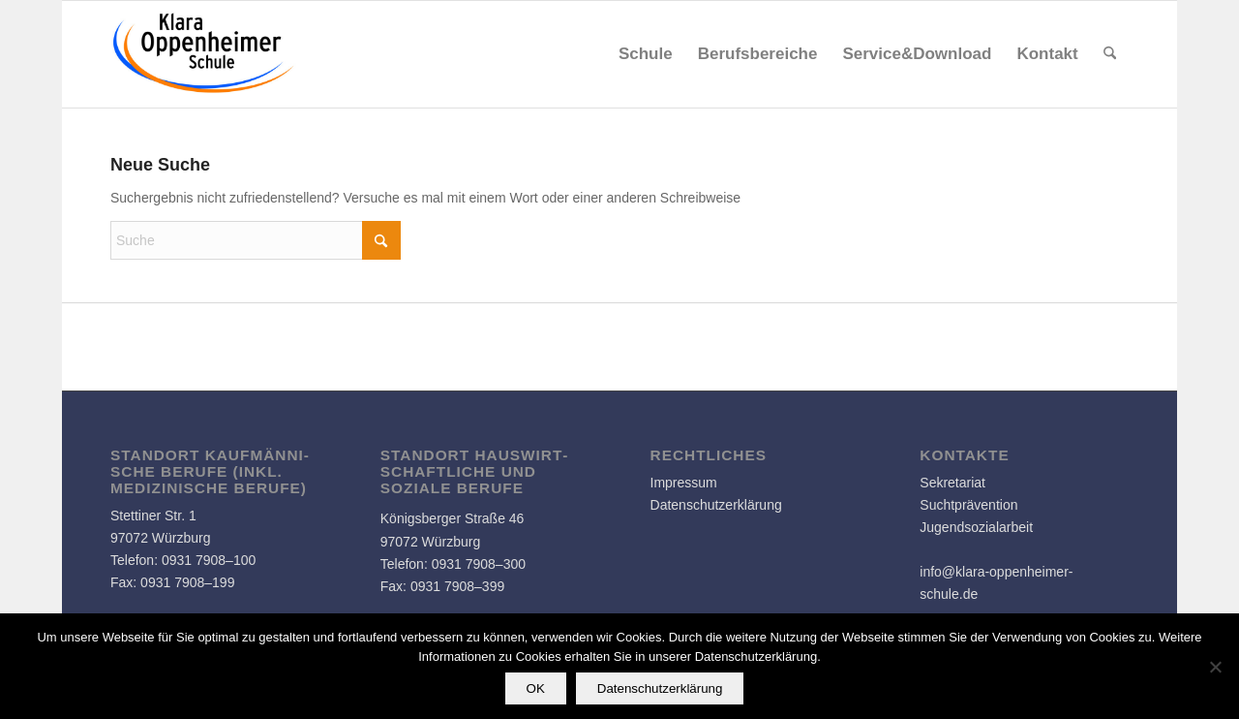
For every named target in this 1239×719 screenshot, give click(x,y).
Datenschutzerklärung (716, 505)
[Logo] (204, 54)
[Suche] (1110, 54)
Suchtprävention (968, 505)
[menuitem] (645, 54)
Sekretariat (952, 482)
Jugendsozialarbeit (976, 527)
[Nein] (1214, 666)
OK (536, 688)
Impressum (683, 482)
